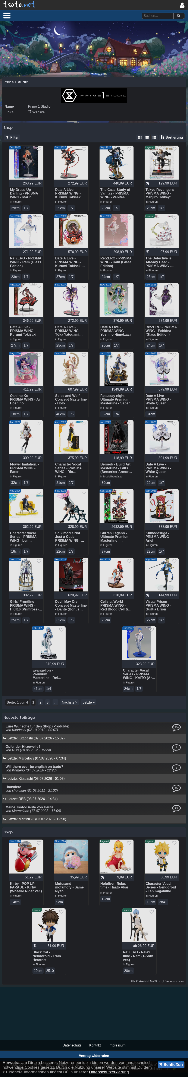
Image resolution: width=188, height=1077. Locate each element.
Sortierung (171, 139)
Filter (12, 139)
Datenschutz (71, 1050)
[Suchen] (178, 16)
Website (36, 114)
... (55, 706)
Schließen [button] (171, 1064)
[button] (6, 15)
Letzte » (88, 706)
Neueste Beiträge (19, 721)
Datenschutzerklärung (109, 1072)
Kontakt (95, 1050)
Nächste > (69, 706)
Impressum (117, 1050)
